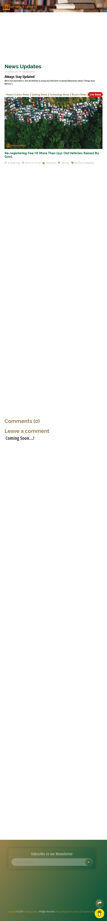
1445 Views (63, 162)
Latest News (22, 94)
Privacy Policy (61, 911)
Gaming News (40, 94)
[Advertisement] (53, 35)
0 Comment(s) (49, 162)
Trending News (88, 162)
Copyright (12, 911)
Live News (96, 94)
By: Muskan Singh (12, 162)
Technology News (60, 94)
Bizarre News (79, 94)
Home (10, 94)
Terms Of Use (73, 911)
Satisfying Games (31, 911)
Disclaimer (85, 911)
